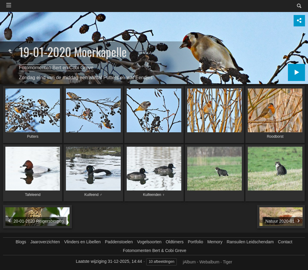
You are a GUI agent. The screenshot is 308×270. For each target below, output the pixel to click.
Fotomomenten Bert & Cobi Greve (154, 250)
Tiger (227, 262)
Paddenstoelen (119, 241)
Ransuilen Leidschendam (250, 241)
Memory (215, 241)
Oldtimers (175, 241)
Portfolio (195, 241)
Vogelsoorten (149, 241)
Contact (285, 241)
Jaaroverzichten (45, 241)
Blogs (21, 241)
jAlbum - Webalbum (201, 262)
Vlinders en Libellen (82, 241)
